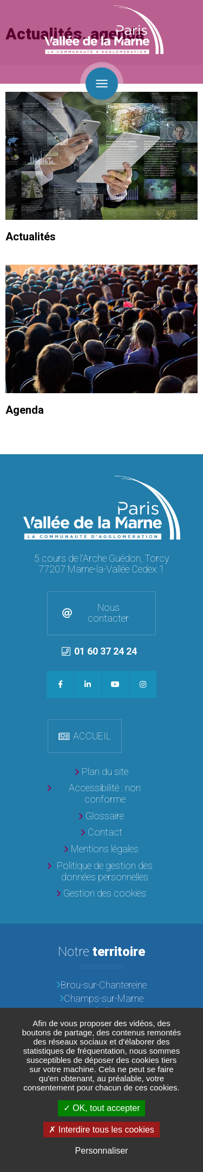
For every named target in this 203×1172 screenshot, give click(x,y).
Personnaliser (101, 1150)
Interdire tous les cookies (101, 1129)
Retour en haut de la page (192, 465)
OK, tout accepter (101, 1108)
